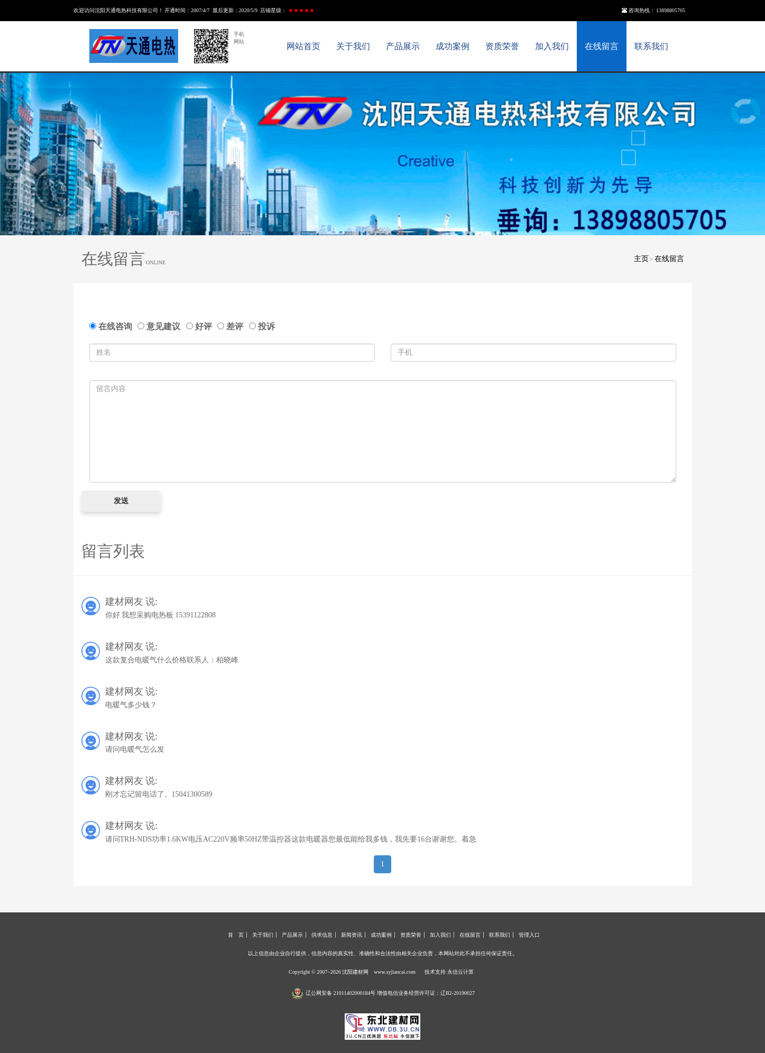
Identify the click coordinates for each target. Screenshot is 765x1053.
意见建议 (161, 326)
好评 (201, 326)
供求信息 (322, 935)
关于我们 (353, 46)
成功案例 (452, 46)
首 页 (236, 935)
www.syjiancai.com (395, 972)
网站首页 (303, 46)
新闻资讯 (351, 935)
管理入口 (529, 935)
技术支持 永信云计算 (449, 972)
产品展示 (403, 46)
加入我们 (552, 46)
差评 (232, 326)
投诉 (262, 326)
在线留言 (602, 46)
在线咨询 (112, 326)
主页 (641, 259)
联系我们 (651, 46)
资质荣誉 (502, 46)
